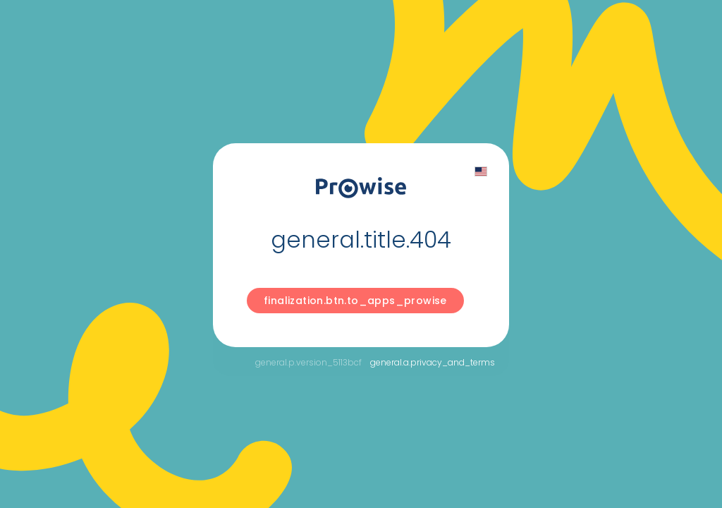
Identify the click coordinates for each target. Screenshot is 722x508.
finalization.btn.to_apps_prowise (355, 300)
